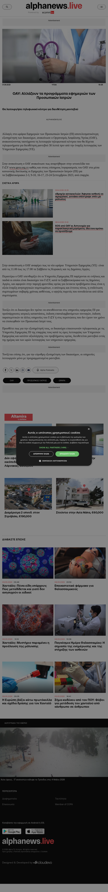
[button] (54, 447)
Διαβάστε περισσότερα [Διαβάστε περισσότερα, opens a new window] (79, 442)
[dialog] (54, 446)
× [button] (89, 429)
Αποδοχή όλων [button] (67, 454)
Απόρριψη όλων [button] (41, 454)
